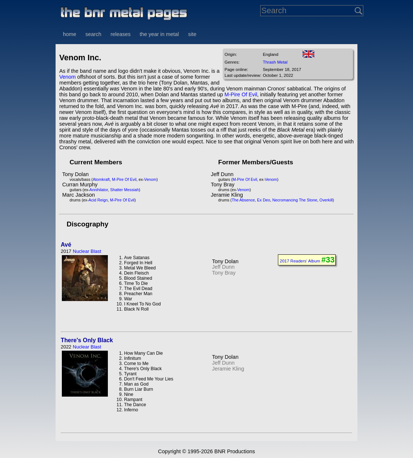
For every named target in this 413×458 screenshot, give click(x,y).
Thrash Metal (275, 62)
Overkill (326, 200)
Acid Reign (98, 200)
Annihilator (98, 189)
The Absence (243, 200)
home (69, 34)
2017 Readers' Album (300, 261)
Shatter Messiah (124, 189)
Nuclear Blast (87, 251)
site (192, 34)
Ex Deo (263, 200)
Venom (67, 77)
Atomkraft (101, 179)
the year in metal (159, 34)
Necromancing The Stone (294, 200)
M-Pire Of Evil (241, 94)
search (93, 34)
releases (120, 34)
